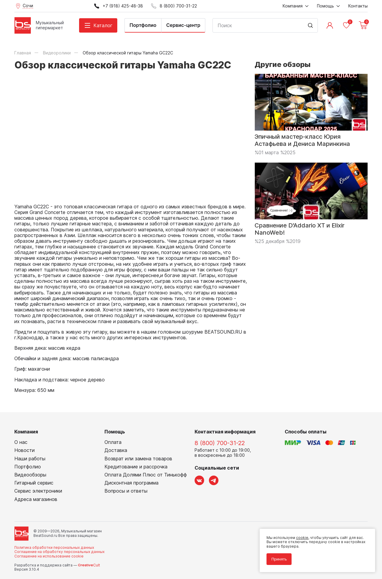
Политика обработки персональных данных (54, 547)
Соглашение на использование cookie (49, 556)
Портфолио (143, 25)
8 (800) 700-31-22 (220, 443)
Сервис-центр (183, 25)
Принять (278, 559)
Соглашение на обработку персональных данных (59, 551)
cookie (302, 537)
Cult (89, 565)
